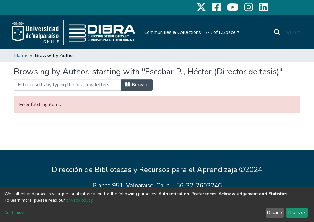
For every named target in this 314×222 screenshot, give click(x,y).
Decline (274, 213)
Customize (14, 213)
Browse (137, 84)
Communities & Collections (172, 32)
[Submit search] (277, 32)
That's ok (296, 213)
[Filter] (67, 85)
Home (20, 55)
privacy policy (79, 200)
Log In (289, 32)
